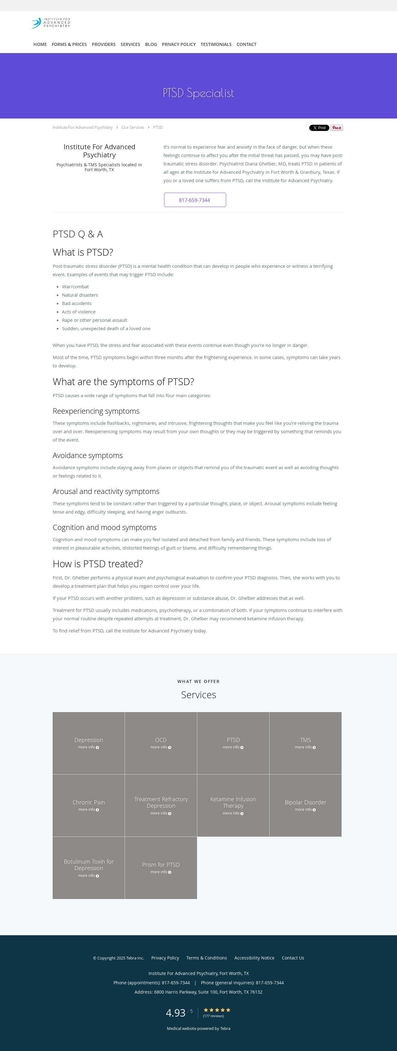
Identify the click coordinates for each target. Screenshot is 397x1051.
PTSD (158, 127)
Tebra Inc (134, 958)
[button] (195, 200)
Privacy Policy (165, 958)
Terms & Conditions (206, 958)
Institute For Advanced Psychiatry (83, 127)
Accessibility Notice (254, 958)
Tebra (225, 1028)
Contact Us (293, 958)
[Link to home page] (41, 23)
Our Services (133, 127)
